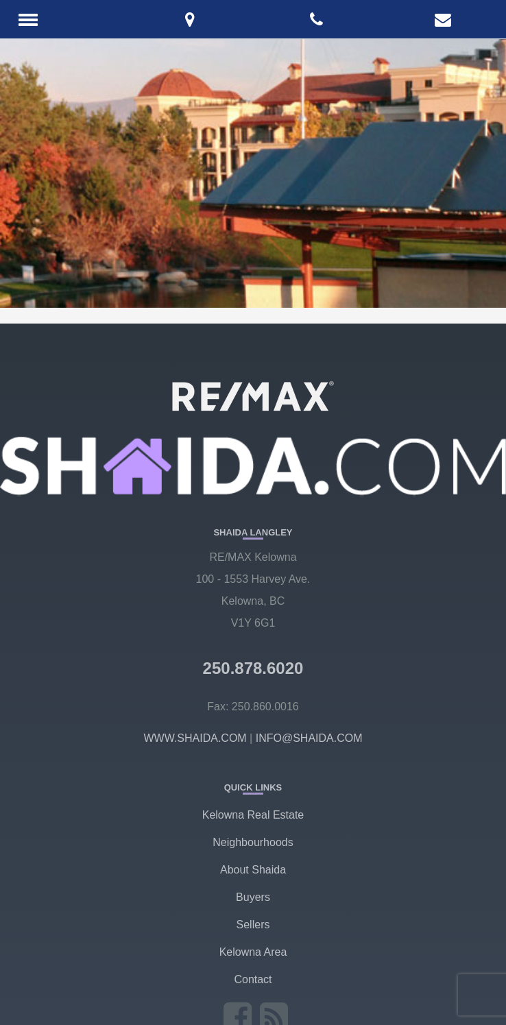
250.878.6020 (253, 668)
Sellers (253, 924)
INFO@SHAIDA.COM (309, 738)
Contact (253, 979)
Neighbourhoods (253, 842)
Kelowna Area (253, 952)
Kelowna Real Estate (253, 815)
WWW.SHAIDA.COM (194, 738)
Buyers (253, 897)
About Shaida (253, 870)
